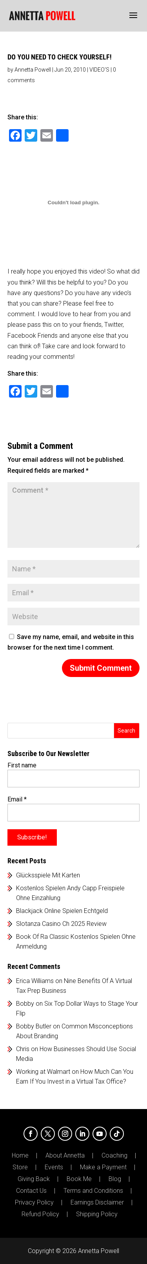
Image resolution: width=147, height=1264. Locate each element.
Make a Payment (103, 1167)
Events (54, 1167)
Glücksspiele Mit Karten (48, 875)
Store (20, 1167)
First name (21, 765)
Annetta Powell (33, 70)
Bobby (25, 1003)
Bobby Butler (33, 1026)
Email (17, 799)
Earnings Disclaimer (97, 1202)
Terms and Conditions (93, 1191)
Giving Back (34, 1179)
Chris (22, 1049)
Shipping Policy (97, 1214)
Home (20, 1155)
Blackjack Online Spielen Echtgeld (62, 911)
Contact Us (31, 1191)
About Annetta (65, 1155)
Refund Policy (40, 1214)
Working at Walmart (43, 1071)
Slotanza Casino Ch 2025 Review (61, 923)
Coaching (114, 1155)
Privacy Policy (34, 1202)
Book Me (79, 1179)
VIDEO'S (99, 70)
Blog (115, 1179)
